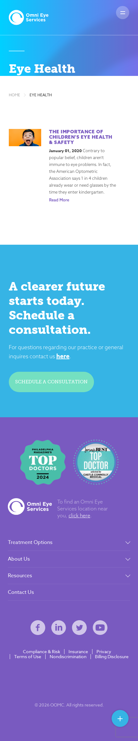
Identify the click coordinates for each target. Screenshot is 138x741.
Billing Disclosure (112, 656)
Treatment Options (30, 542)
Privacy (104, 651)
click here (79, 515)
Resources (20, 575)
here (62, 356)
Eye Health (41, 95)
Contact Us (21, 592)
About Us (19, 559)
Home (14, 95)
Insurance (78, 651)
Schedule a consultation (51, 382)
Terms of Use (27, 656)
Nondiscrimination (68, 656)
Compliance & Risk (41, 651)
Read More (59, 199)
